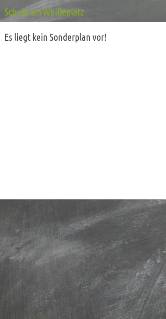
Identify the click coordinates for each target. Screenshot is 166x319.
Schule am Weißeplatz (44, 12)
